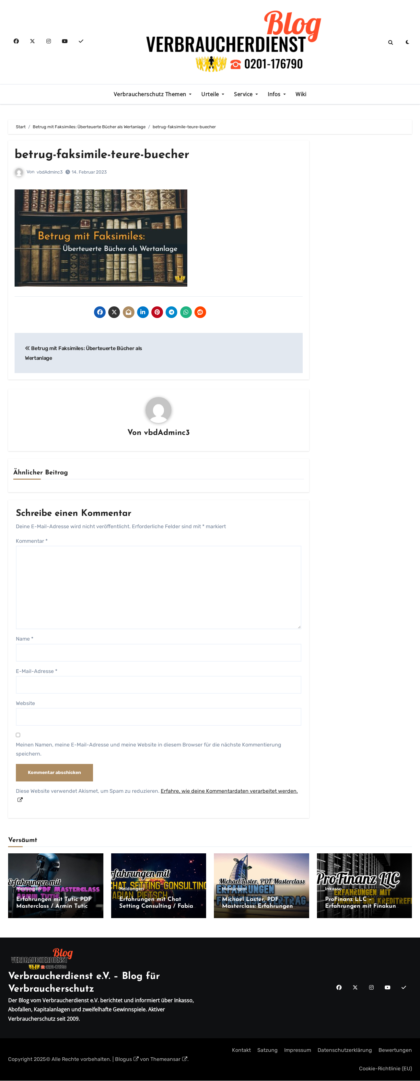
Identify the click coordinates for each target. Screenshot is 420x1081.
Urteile (210, 94)
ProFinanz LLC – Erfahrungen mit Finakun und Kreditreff (360, 906)
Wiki (301, 94)
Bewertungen (395, 1050)
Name (24, 639)
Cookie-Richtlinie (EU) (385, 1068)
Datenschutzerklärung (345, 1050)
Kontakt (241, 1050)
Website (25, 703)
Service (244, 94)
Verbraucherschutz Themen (151, 94)
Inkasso (333, 889)
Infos (275, 94)
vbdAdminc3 (50, 172)
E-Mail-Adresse (36, 671)
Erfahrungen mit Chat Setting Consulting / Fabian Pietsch (158, 906)
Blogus (127, 1059)
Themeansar (168, 1059)
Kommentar (32, 541)
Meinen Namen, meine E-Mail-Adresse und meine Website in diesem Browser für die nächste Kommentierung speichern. (148, 749)
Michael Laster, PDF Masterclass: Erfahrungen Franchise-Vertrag (257, 906)
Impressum (297, 1050)
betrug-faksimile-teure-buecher (105, 155)
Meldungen (28, 889)
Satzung (267, 1050)
